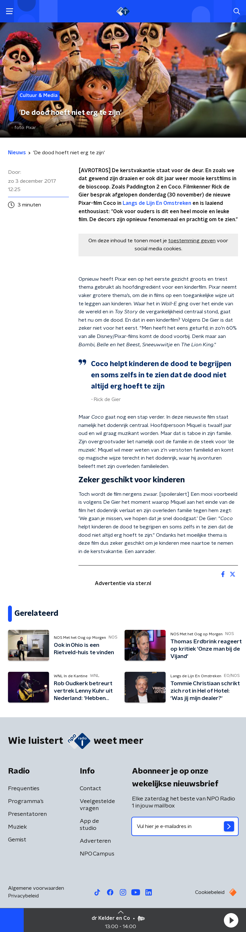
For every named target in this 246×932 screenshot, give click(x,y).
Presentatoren (27, 814)
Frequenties (23, 788)
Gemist (17, 840)
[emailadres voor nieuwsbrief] (185, 826)
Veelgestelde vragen (97, 805)
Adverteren (95, 841)
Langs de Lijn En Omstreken (157, 203)
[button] (231, 920)
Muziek (17, 827)
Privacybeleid (23, 895)
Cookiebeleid (210, 892)
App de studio (89, 824)
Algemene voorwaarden (36, 888)
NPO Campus (97, 854)
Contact (90, 788)
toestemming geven (192, 240)
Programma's (26, 801)
